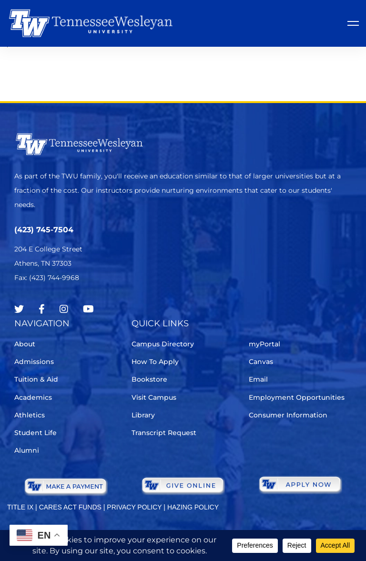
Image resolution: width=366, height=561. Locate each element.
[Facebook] (41, 309)
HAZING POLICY (193, 507)
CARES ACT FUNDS (70, 507)
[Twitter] (19, 309)
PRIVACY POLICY (134, 507)
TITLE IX (20, 507)
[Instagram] (63, 309)
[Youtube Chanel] (88, 309)
